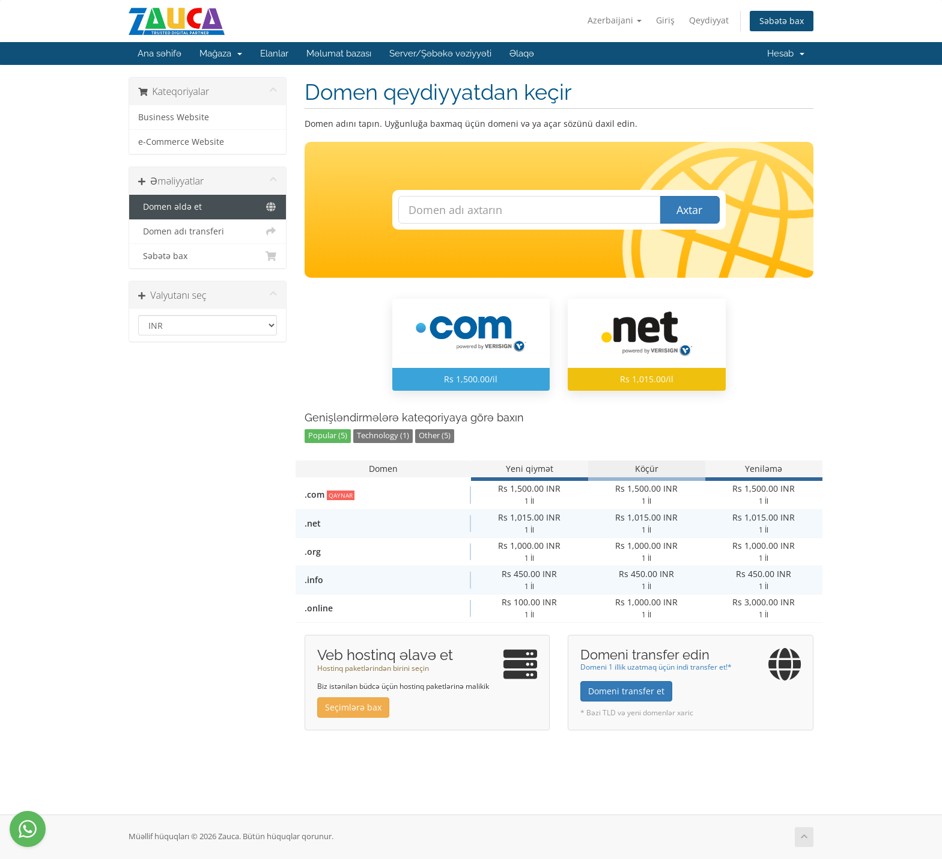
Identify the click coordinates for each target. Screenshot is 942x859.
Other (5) (435, 435)
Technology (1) (383, 435)
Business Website (173, 117)
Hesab (785, 53)
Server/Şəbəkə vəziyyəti (440, 53)
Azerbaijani (615, 20)
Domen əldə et (207, 207)
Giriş (665, 20)
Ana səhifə (159, 53)
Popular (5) (327, 435)
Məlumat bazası (338, 53)
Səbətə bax (781, 20)
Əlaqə (521, 53)
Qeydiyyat (709, 20)
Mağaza (220, 53)
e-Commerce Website (181, 141)
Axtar (689, 210)
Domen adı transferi (207, 231)
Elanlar (274, 53)
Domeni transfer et (626, 691)
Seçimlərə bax (353, 707)
